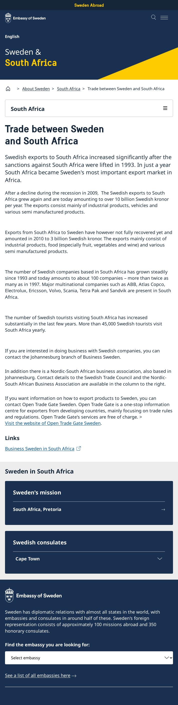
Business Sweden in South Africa (39, 449)
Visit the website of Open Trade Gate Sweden (53, 423)
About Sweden (36, 88)
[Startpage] (10, 89)
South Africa (68, 88)
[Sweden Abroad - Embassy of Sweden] (30, 17)
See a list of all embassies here (37, 676)
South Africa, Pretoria (37, 509)
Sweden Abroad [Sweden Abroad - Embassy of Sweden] (89, 5)
